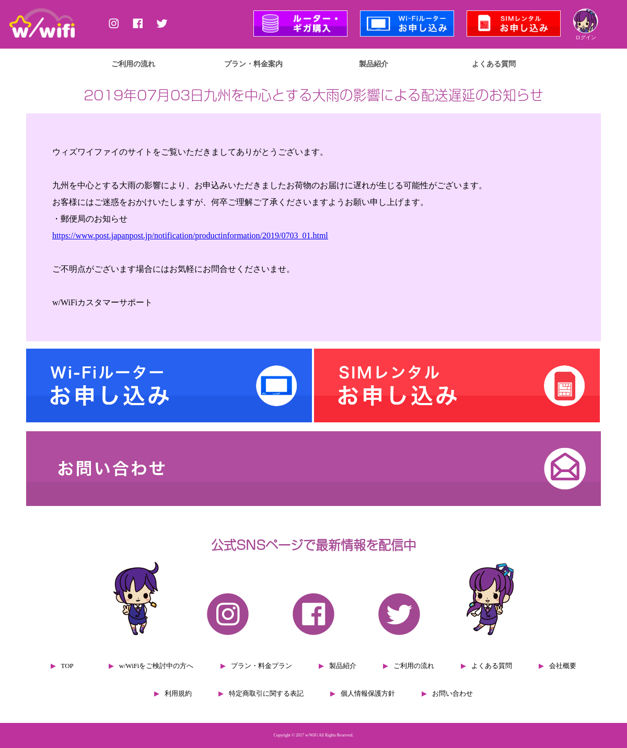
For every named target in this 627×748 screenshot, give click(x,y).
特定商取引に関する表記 (266, 693)
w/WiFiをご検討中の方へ (156, 666)
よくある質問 (494, 64)
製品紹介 (373, 64)
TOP (67, 666)
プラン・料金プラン (261, 666)
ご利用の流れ (133, 64)
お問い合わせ (452, 693)
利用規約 (178, 693)
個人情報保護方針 (368, 693)
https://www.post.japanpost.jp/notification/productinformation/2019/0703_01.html (190, 235)
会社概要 (562, 666)
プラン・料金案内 (253, 64)
